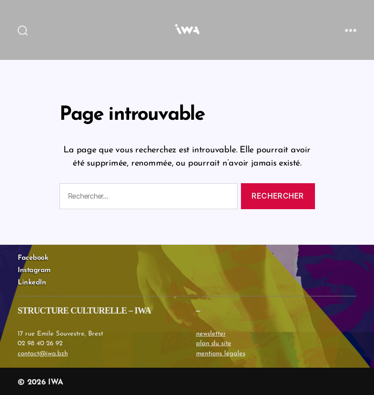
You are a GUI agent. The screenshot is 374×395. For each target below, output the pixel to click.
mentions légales (220, 354)
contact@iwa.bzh (43, 354)
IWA (55, 382)
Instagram (34, 270)
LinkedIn (32, 282)
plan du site (213, 343)
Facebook (33, 258)
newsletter (211, 334)
